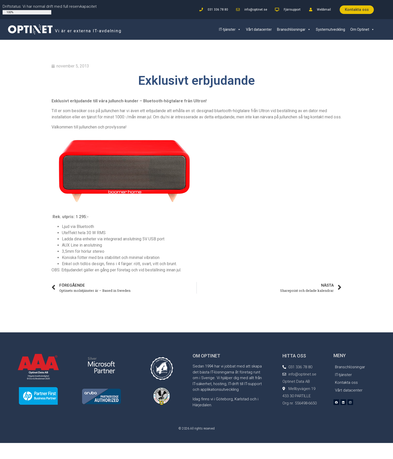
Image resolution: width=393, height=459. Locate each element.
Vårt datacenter (259, 29)
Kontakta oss (346, 382)
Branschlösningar (294, 29)
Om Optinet (362, 29)
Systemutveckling (330, 29)
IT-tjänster (230, 29)
